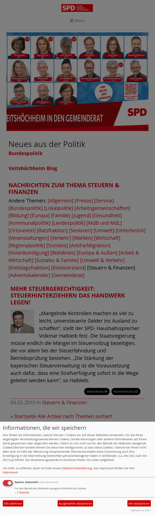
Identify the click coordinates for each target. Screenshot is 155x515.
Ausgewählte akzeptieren (75, 503)
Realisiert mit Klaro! (141, 510)
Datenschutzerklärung (77, 468)
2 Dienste (22, 492)
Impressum (10, 472)
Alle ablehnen (13, 503)
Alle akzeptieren (139, 503)
